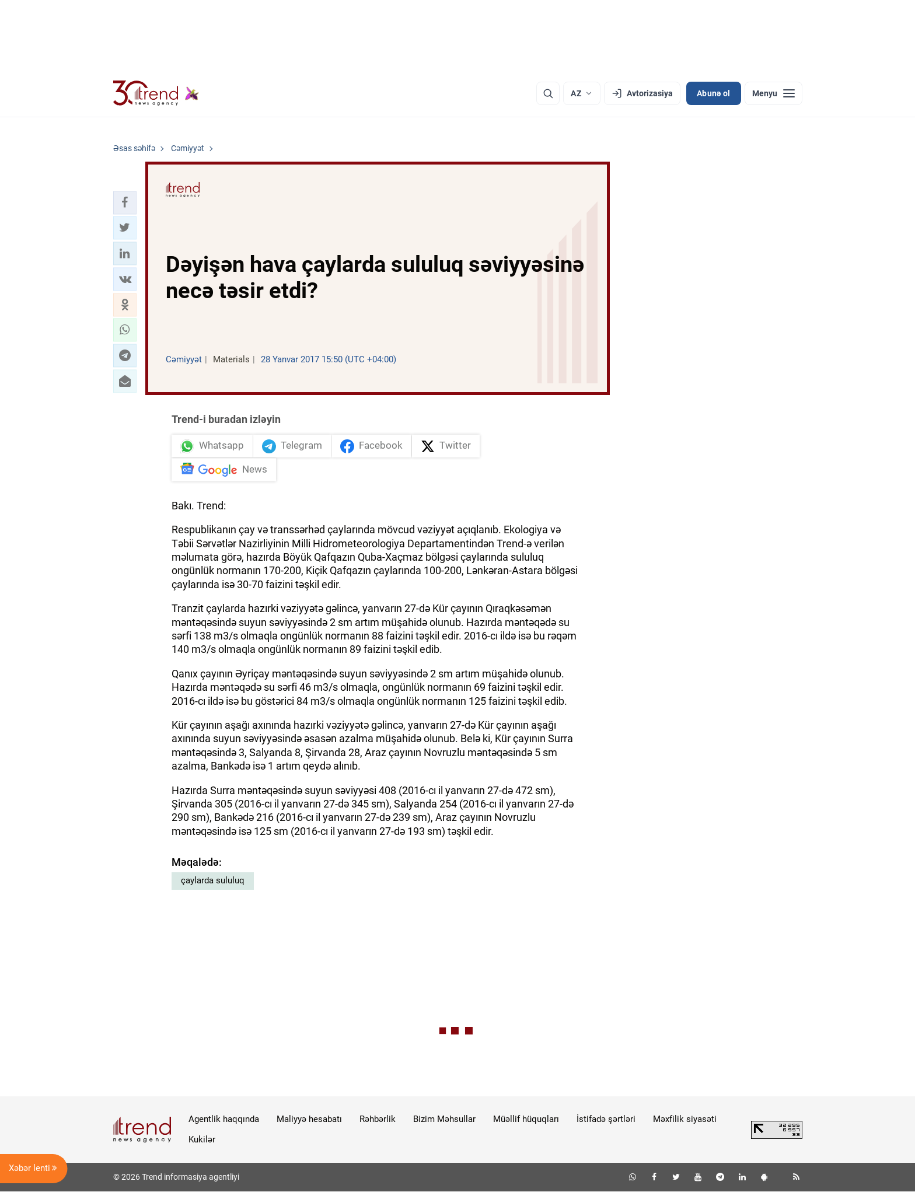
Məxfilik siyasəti (685, 1119)
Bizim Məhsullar (444, 1119)
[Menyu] (773, 93)
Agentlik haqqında (223, 1119)
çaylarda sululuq (213, 881)
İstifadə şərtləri (606, 1119)
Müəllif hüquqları (526, 1119)
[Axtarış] (548, 93)
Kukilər (201, 1140)
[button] (125, 202)
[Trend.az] (156, 93)
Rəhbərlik (377, 1119)
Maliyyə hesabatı (309, 1119)
